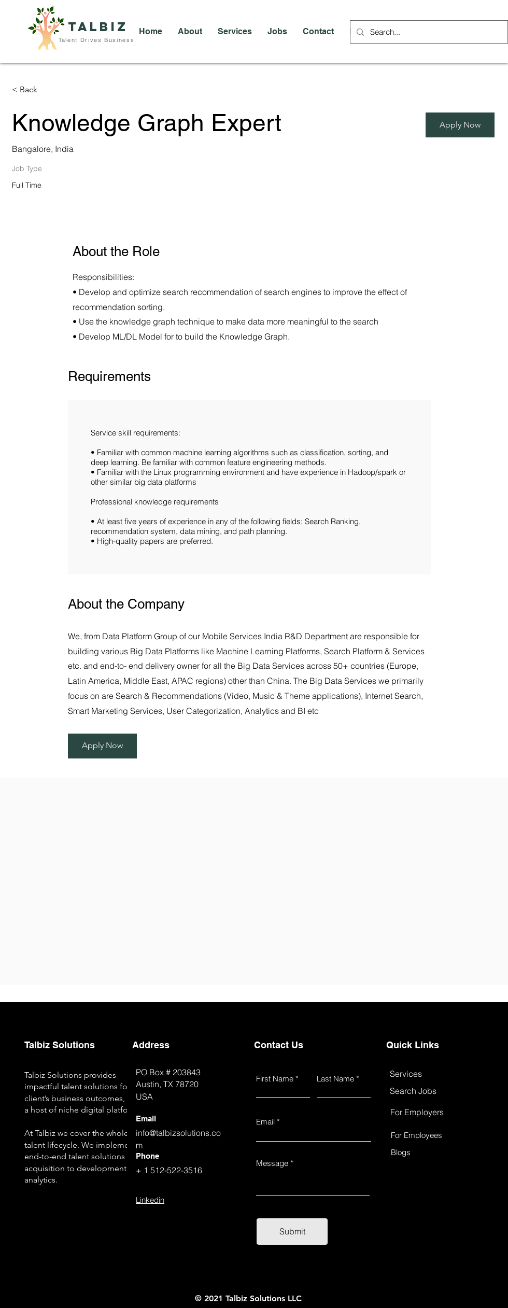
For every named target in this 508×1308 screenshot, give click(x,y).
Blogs (401, 1152)
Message (272, 1163)
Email (265, 1122)
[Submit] (292, 1231)
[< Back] (49, 90)
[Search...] (428, 32)
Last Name (335, 1078)
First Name (274, 1078)
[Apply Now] (460, 124)
